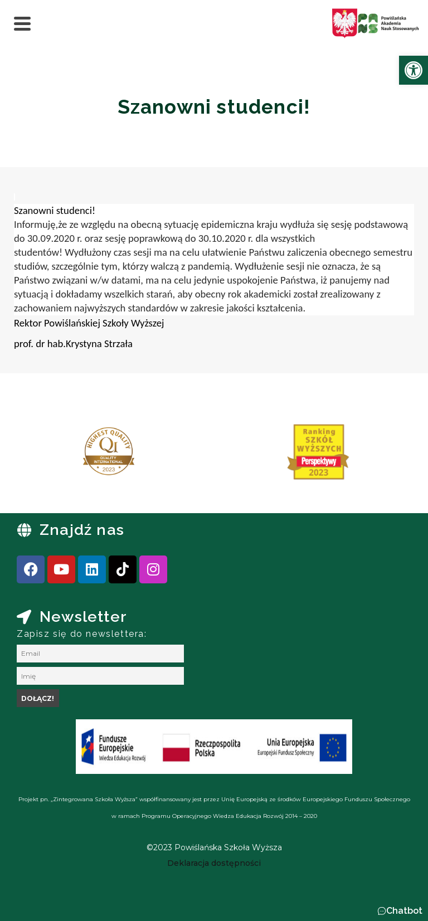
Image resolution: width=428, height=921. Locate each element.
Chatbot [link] (404, 910)
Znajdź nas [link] (82, 529)
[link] (413, 70)
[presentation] (44, 455)
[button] (400, 911)
